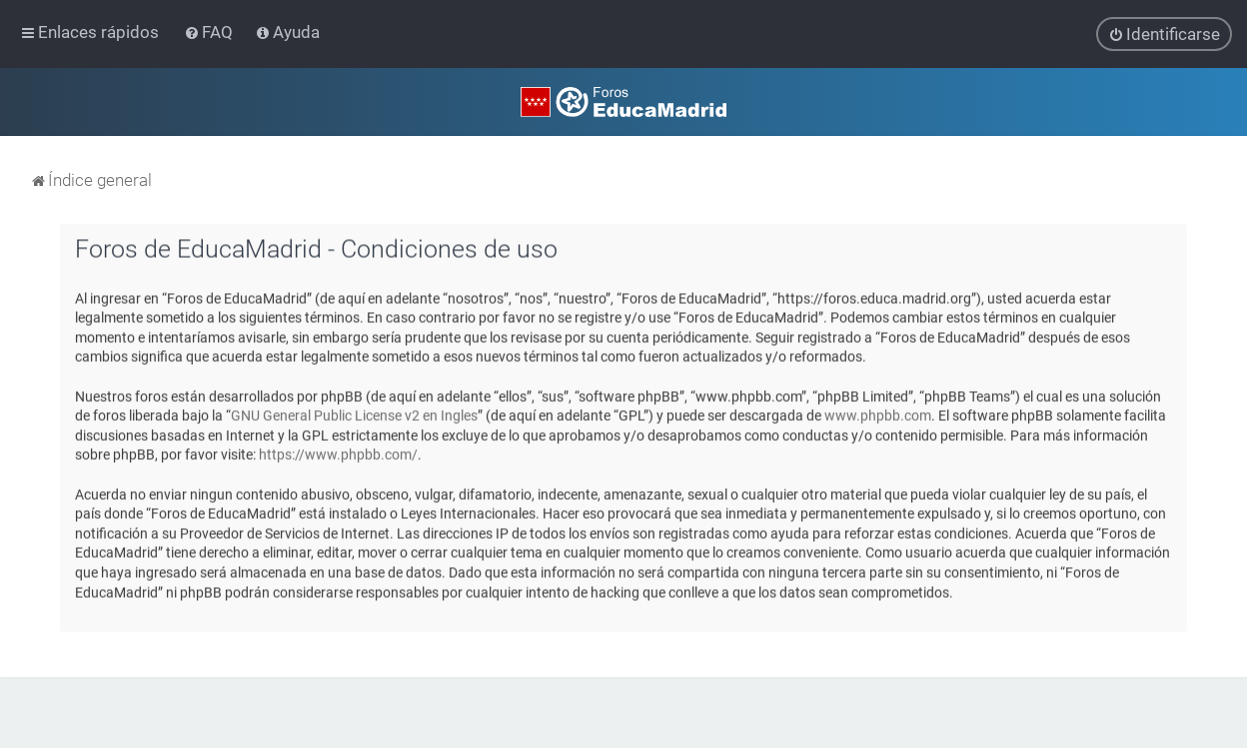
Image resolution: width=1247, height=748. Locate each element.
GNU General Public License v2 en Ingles (354, 415)
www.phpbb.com (877, 415)
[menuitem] (210, 32)
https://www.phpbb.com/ (338, 454)
